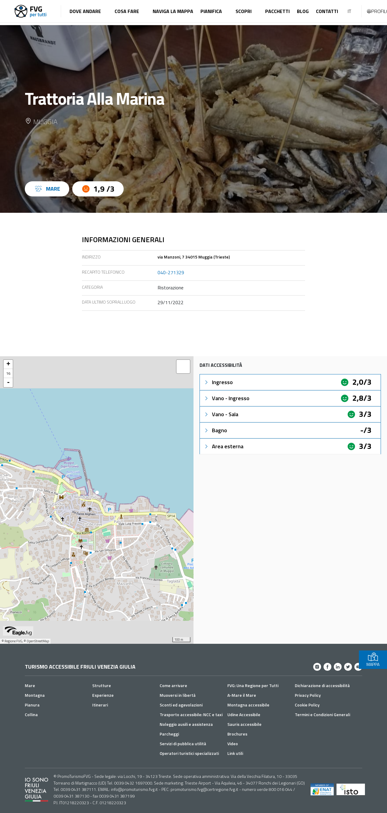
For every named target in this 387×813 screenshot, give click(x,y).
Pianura (32, 705)
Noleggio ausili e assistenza (186, 724)
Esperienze (103, 695)
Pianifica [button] (211, 11)
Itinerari (100, 705)
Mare (30, 685)
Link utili (235, 753)
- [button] (8, 382)
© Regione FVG (12, 641)
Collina (31, 714)
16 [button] (8, 373)
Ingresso (218, 382)
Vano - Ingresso (226, 398)
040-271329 (171, 272)
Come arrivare (173, 685)
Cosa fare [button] (127, 11)
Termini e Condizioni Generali (322, 714)
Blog (303, 11)
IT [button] (349, 11)
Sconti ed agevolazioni (181, 705)
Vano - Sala (220, 414)
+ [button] (8, 364)
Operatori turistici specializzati (189, 753)
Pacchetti (277, 11)
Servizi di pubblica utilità (183, 743)
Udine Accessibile (243, 714)
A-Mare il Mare (241, 695)
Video (232, 743)
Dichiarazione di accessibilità (322, 685)
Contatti (327, 11)
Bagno (215, 430)
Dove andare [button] (85, 11)
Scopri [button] (244, 11)
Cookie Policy (307, 705)
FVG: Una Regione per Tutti (252, 685)
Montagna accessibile (248, 705)
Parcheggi (169, 734)
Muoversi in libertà (178, 695)
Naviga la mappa (173, 11)
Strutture (101, 685)
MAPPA (372, 659)
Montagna (35, 695)
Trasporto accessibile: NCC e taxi (191, 714)
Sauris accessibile (244, 724)
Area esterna (223, 446)
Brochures (237, 734)
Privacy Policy (308, 695)
